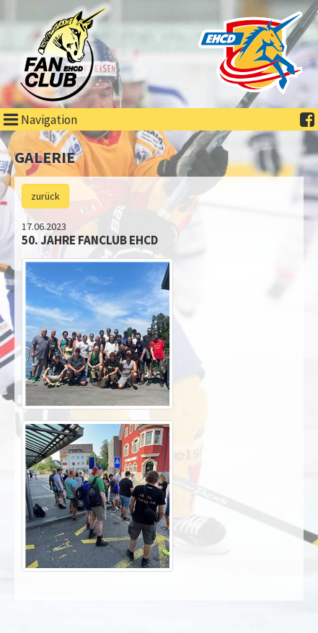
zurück (45, 196)
